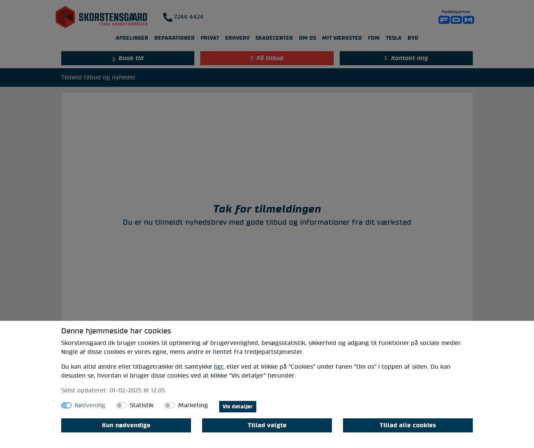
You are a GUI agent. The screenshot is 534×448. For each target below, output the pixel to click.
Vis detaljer (237, 406)
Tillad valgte (267, 425)
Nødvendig (90, 405)
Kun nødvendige (126, 425)
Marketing (193, 405)
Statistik (142, 405)
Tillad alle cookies (408, 425)
